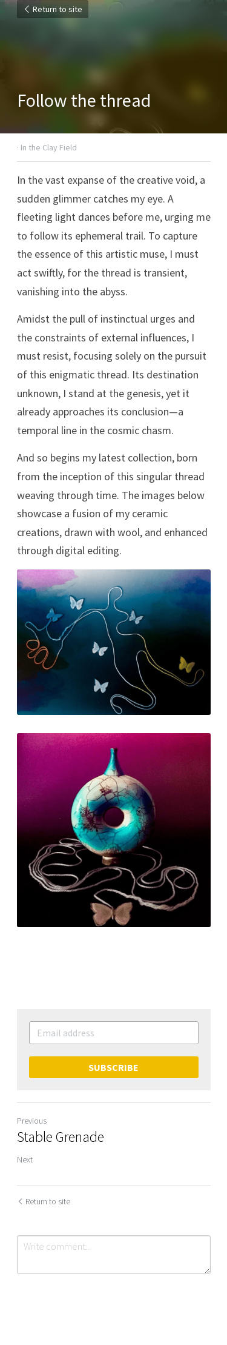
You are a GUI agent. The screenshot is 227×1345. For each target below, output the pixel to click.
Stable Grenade (60, 1137)
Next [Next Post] (25, 1159)
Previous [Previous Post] (32, 1120)
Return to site (52, 9)
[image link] (114, 830)
